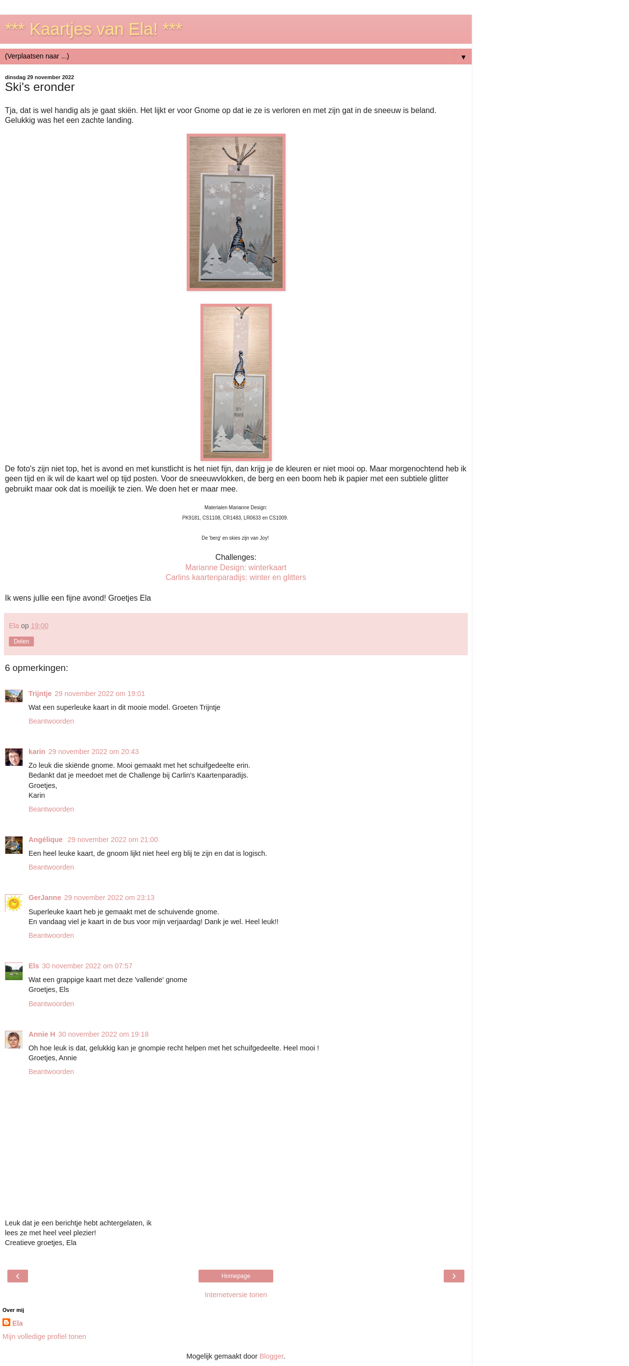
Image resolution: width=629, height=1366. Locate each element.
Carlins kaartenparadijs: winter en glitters (236, 577)
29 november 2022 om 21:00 (113, 839)
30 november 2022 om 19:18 (103, 1034)
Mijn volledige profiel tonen (44, 1336)
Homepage (236, 1276)
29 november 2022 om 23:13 (109, 897)
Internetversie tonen (235, 1295)
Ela (17, 1323)
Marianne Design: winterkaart (235, 567)
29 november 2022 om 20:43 (93, 752)
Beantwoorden (51, 721)
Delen (21, 641)
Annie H (42, 1034)
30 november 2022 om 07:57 (87, 966)
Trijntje (40, 694)
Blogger (271, 1356)
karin (37, 752)
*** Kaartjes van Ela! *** (93, 29)
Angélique (47, 839)
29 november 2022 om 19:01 (100, 694)
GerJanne (45, 897)
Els (34, 966)
